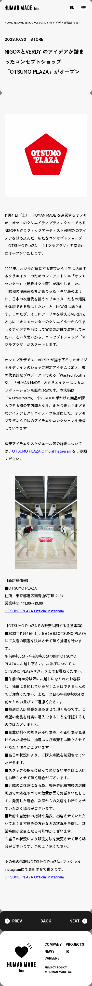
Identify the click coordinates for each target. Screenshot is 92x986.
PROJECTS (75, 944)
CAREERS (52, 958)
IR (67, 951)
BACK (45, 921)
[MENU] (83, 7)
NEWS (19, 22)
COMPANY (53, 944)
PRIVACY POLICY (55, 967)
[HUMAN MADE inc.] (22, 7)
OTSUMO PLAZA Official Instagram (41, 451)
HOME (9, 22)
